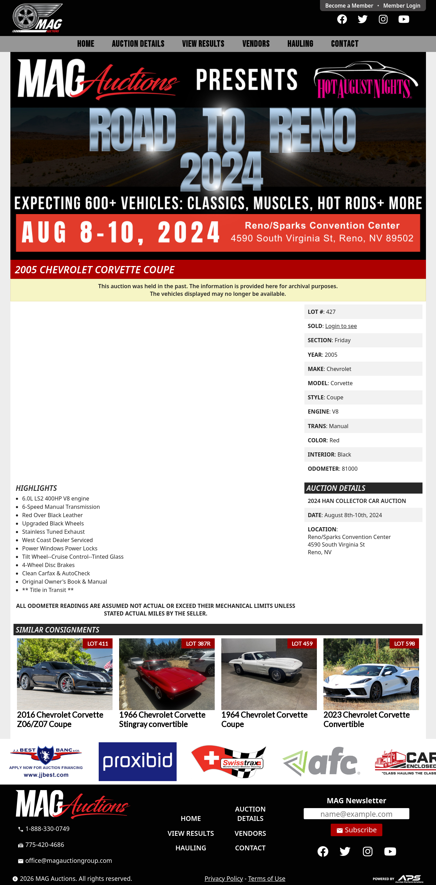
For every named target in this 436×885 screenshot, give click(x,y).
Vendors (256, 44)
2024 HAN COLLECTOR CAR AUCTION (357, 501)
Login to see (341, 326)
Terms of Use (267, 878)
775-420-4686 (41, 844)
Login (402, 5)
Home (85, 44)
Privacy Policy (224, 878)
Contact (345, 44)
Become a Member (349, 5)
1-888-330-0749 (44, 828)
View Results (203, 44)
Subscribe (356, 830)
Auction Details (138, 44)
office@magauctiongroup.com (65, 860)
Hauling (300, 44)
